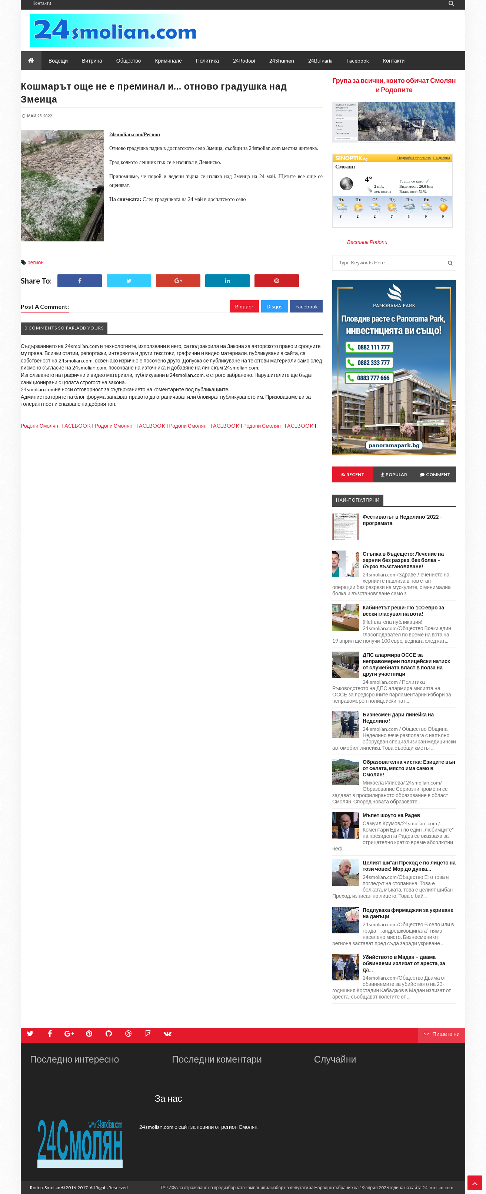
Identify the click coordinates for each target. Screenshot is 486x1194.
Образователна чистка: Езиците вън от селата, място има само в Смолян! (409, 768)
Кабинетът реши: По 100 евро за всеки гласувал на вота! (403, 610)
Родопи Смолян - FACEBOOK (56, 425)
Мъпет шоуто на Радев (391, 815)
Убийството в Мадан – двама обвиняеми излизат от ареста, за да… (404, 963)
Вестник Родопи (367, 242)
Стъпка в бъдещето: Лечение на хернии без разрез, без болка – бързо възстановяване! (403, 560)
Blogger (244, 306)
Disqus (275, 306)
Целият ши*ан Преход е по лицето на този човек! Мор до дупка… (409, 865)
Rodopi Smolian (45, 1187)
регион (35, 262)
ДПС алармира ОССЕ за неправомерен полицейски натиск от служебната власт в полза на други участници (406, 664)
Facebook (307, 306)
